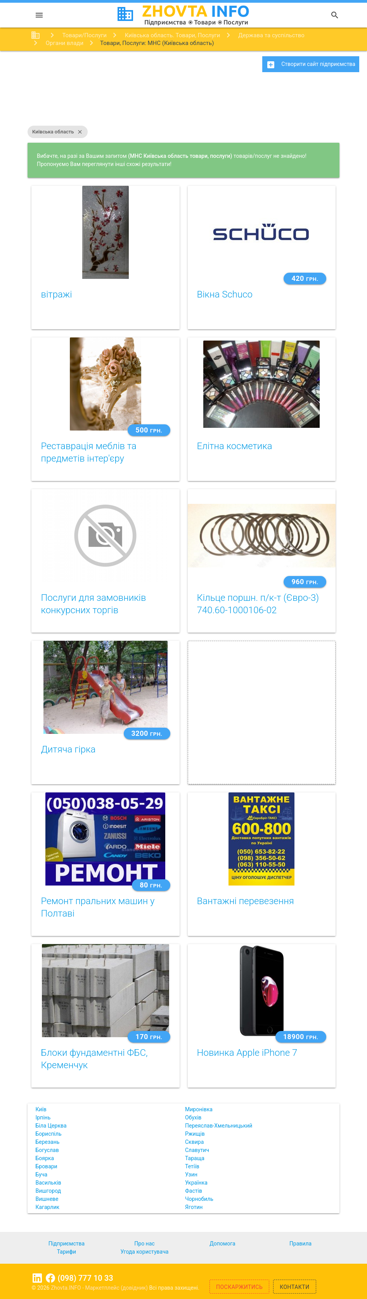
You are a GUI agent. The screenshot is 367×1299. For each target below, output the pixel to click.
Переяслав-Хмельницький (218, 1126)
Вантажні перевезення (245, 901)
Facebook (50, 1278)
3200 (147, 733)
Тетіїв (192, 1166)
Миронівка (199, 1109)
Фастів (193, 1191)
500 (148, 430)
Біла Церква (50, 1126)
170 (148, 1037)
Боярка (44, 1158)
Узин (191, 1174)
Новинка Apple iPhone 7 (247, 1052)
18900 (301, 1037)
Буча (41, 1174)
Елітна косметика (234, 446)
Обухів (193, 1117)
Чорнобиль (199, 1199)
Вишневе (46, 1199)
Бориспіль (48, 1134)
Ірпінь (42, 1117)
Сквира (194, 1142)
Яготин (194, 1207)
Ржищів (195, 1134)
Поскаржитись (239, 1287)
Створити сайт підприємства (310, 64)
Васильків (48, 1183)
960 (304, 582)
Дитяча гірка (68, 749)
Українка (196, 1183)
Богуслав (47, 1150)
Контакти (295, 1287)
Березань (47, 1142)
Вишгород (48, 1191)
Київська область (57, 132)
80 (151, 885)
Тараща (194, 1158)
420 (304, 278)
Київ (40, 1109)
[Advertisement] (183, 102)
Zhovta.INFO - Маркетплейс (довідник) (100, 1288)
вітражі (56, 294)
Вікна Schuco (225, 294)
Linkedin (37, 1278)
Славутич (197, 1150)
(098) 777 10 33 (85, 1278)
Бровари (46, 1166)
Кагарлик (47, 1207)
